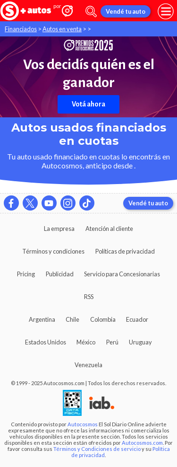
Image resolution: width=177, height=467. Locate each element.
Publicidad (60, 274)
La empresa (59, 228)
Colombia (103, 319)
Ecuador (137, 319)
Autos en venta (62, 29)
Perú (112, 342)
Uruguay (140, 342)
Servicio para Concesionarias (122, 274)
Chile (72, 319)
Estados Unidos (45, 342)
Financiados (21, 29)
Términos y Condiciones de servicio (97, 449)
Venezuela (88, 365)
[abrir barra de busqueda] (91, 11)
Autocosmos (82, 424)
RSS (88, 296)
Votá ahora (88, 104)
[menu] (166, 11)
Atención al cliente (109, 228)
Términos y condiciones (53, 251)
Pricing (26, 274)
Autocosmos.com (142, 443)
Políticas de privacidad (125, 251)
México (85, 342)
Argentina (42, 319)
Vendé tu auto (125, 11)
